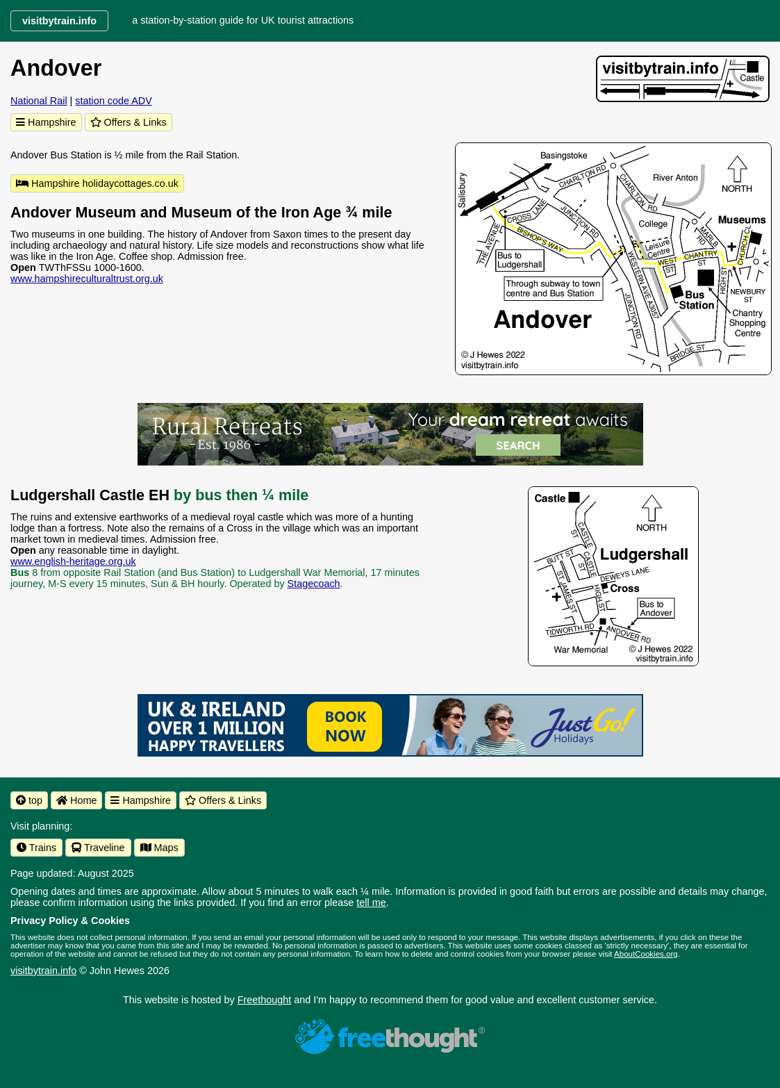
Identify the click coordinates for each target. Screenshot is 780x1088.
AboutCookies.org (646, 954)
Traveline (98, 847)
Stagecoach (314, 583)
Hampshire (46, 122)
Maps (159, 847)
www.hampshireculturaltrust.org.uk (86, 278)
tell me (370, 902)
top (29, 800)
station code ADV (113, 100)
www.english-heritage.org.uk (73, 561)
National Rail (38, 100)
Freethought (265, 999)
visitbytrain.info (43, 970)
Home (76, 800)
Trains (36, 847)
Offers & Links (128, 122)
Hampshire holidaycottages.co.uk (97, 183)
